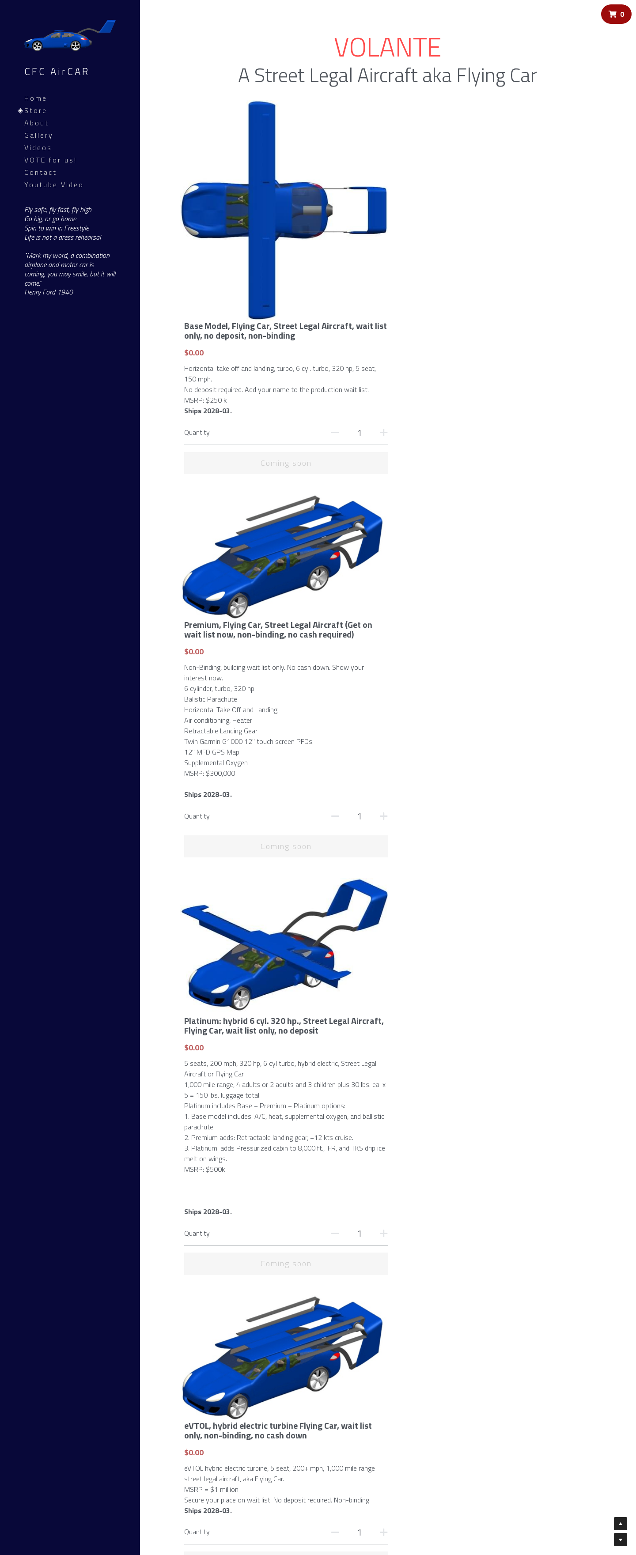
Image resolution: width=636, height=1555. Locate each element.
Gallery (38, 135)
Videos (38, 147)
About (36, 122)
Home (35, 98)
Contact (40, 172)
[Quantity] (566, 211)
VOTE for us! (50, 160)
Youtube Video (54, 184)
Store (35, 110)
